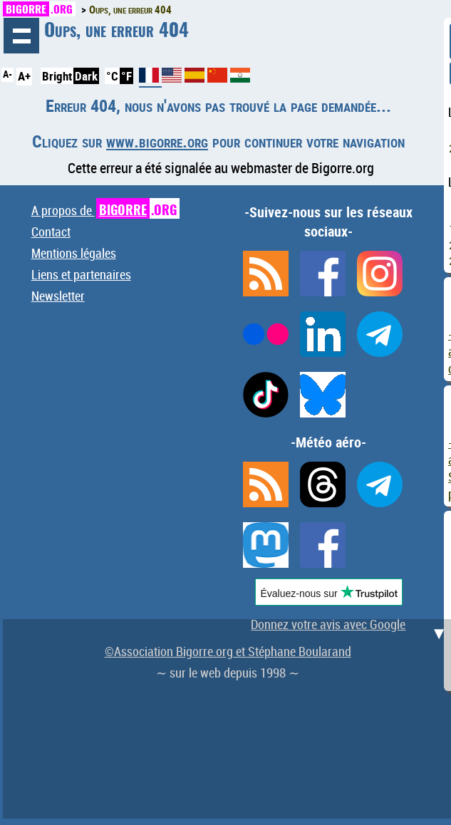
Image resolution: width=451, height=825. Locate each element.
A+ (24, 76)
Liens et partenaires (81, 274)
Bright (57, 76)
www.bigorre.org (157, 141)
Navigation (21, 35)
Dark (86, 76)
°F (126, 76)
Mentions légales (73, 252)
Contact (51, 231)
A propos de (105, 210)
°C (112, 76)
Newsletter (58, 295)
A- (7, 74)
